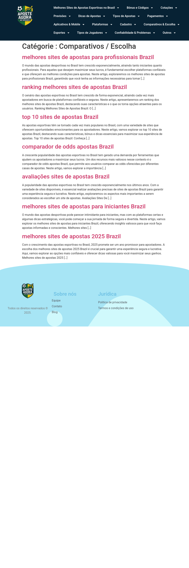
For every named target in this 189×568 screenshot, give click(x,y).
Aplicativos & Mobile (69, 24)
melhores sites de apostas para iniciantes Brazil (84, 206)
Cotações (169, 8)
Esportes (62, 33)
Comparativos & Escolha (162, 24)
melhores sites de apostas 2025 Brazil (71, 236)
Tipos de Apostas (126, 16)
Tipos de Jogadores (92, 33)
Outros (169, 33)
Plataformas (102, 24)
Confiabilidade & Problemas (135, 33)
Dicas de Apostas (92, 16)
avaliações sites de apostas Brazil (66, 176)
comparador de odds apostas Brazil (68, 146)
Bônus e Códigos (140, 8)
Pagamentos (157, 16)
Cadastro (128, 24)
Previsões (62, 16)
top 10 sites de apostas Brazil (60, 116)
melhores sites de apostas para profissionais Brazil (88, 57)
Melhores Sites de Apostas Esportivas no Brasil (86, 8)
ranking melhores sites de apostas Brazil (74, 87)
